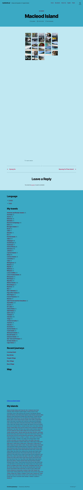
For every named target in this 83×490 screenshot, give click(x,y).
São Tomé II (13, 476)
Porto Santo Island (14, 457)
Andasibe (17, 411)
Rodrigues (9, 462)
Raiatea (30, 459)
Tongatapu (23, 473)
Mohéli (25, 449)
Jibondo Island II (14, 432)
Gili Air (40, 425)
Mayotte (28, 444)
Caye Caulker (32, 419)
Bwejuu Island (37, 418)
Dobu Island (34, 422)
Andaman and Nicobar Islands (15, 212)
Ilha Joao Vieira (29, 432)
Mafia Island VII (37, 443)
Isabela (24, 430)
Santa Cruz (9, 465)
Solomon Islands (11, 336)
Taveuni (8, 471)
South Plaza (22, 468)
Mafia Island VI (30, 443)
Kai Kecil (9, 433)
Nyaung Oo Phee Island (12, 454)
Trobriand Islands (37, 435)
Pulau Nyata (37, 452)
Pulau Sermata (23, 467)
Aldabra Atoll (18, 410)
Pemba (8, 457)
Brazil (8, 228)
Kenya (8, 254)
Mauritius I (35, 446)
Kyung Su (17, 436)
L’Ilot (28, 438)
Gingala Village (11, 358)
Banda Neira (21, 414)
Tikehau (8, 473)
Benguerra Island (11, 416)
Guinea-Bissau (11, 246)
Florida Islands (11, 236)
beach (27, 160)
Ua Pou (27, 474)
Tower (31, 473)
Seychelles (10, 302)
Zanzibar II (31, 476)
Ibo (16, 430)
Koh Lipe (27, 435)
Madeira (9, 264)
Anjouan (29, 411)
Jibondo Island (22, 432)
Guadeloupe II (10, 429)
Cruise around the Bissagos (35, 421)
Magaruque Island (14, 444)
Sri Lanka (9, 306)
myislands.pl (6, 3)
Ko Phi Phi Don (10, 435)
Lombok (9, 440)
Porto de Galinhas (24, 418)
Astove (14, 413)
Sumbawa (25, 470)
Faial (28, 424)
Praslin (20, 457)
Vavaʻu (36, 474)
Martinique (10, 278)
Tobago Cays (14, 473)
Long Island (13, 440)
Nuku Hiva (32, 452)
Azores (9, 216)
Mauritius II (30, 446)
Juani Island (40, 432)
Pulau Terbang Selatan (16, 471)
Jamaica (9, 250)
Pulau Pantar (19, 455)
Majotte (9, 266)
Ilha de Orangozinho (35, 454)
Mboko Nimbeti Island (23, 448)
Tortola (28, 473)
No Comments (50, 21)
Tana (38, 470)
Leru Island (23, 438)
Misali (23, 449)
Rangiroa (19, 460)
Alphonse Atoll (22, 413)
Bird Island (27, 416)
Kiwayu (34, 433)
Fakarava (32, 424)
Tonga (9, 318)
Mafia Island (40, 441)
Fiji (8, 234)
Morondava (30, 449)
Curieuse (12, 422)
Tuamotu (9, 322)
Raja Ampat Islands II (11, 460)
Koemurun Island (23, 433)
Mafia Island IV (10, 443)
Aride (36, 411)
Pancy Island (13, 455)
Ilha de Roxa (28, 462)
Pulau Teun (17, 459)
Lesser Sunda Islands (13, 274)
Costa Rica (10, 258)
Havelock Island (36, 429)
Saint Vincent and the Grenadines (16, 300)
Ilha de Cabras (17, 419)
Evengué (25, 424)
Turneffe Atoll (36, 416)
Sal (15, 463)
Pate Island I (31, 455)
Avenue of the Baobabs (31, 413)
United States (11, 308)
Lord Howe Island (20, 440)
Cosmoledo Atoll (19, 421)
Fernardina (15, 425)
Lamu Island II (33, 436)
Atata (17, 413)
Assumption (9, 413)
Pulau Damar (17, 422)
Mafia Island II (27, 441)
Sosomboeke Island (15, 468)
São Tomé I (39, 465)
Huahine (13, 430)
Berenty (19, 416)
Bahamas (9, 218)
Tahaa (29, 470)
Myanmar (41, 10)
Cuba (8, 260)
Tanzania (9, 316)
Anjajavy (25, 411)
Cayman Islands (11, 252)
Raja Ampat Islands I (36, 459)
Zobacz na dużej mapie (13, 401)
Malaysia (9, 270)
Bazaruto (38, 414)
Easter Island (10, 424)
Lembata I (13, 438)
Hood (9, 430)
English (69, 2)
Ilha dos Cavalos (25, 419)
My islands (57, 2)
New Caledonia (11, 290)
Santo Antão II (26, 465)
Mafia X (8, 444)
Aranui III (33, 411)
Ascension (10, 326)
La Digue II (22, 436)
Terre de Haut (34, 471)
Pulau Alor (23, 410)
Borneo (18, 418)
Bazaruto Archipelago (13, 222)
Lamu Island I (39, 436)
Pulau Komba (35, 457)
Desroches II (28, 422)
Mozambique (10, 284)
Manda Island (37, 444)
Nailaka (11, 451)
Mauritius (9, 280)
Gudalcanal (34, 427)
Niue (8, 288)
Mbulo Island (39, 448)
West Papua (10, 294)
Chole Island (13, 421)
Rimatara (38, 460)
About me (63, 2)
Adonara (9, 410)
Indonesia (10, 248)
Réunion (9, 298)
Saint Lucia (10, 312)
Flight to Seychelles (29, 440)
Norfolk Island (26, 452)
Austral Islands (11, 328)
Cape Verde (10, 342)
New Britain (10, 355)
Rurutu (32, 462)
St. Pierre (32, 468)
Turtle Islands (18, 474)
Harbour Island (29, 429)
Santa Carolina (39, 463)
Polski (73, 2)
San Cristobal (27, 463)
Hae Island (15, 429)
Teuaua (39, 471)
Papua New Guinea (12, 292)
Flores (31, 425)
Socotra (9, 304)
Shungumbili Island (31, 467)
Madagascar (10, 262)
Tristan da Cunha (12, 320)
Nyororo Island (21, 454)
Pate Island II (25, 455)
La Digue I (27, 436)
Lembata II (18, 438)
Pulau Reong (12, 459)
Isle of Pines (38, 430)
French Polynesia (12, 296)
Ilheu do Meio (20, 430)
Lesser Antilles (11, 272)
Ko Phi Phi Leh (17, 435)
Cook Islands (10, 330)
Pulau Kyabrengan (11, 436)
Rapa (26, 460)
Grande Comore (28, 427)
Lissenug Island (11, 352)
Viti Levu (40, 474)
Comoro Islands (11, 256)
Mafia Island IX (17, 443)
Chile (8, 230)
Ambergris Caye (32, 410)
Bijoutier (23, 416)
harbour (31, 160)
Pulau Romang (22, 462)
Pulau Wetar (23, 459)
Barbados (10, 220)
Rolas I (16, 462)
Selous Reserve (16, 467)
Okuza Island (28, 454)
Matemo (17, 446)
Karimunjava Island (15, 433)
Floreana (27, 425)
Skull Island (38, 467)
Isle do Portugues (31, 430)
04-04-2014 (41, 21)
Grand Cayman (20, 427)
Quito (27, 459)
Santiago (14, 465)
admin (34, 21)
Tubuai (12, 474)
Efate (14, 424)
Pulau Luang (36, 440)
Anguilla (21, 411)
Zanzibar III (36, 476)
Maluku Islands (11, 282)
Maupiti (20, 446)
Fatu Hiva (36, 424)
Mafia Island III (33, 441)
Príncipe (9, 476)
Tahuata (35, 470)
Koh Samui (22, 435)
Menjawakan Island (11, 449)
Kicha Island (30, 433)
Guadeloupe (10, 242)
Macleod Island (10, 441)
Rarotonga (30, 460)
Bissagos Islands (12, 226)
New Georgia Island (30, 451)
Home (52, 2)
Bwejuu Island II (10, 419)
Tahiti (32, 470)
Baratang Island (27, 414)
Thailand (9, 314)
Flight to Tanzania (21, 425)
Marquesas (10, 276)
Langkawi (9, 438)
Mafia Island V (24, 443)
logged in (33, 185)
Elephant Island (19, 424)
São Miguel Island (33, 465)
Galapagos (10, 240)
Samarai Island (20, 463)
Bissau (31, 416)
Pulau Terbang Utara (25, 471)
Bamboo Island (15, 414)
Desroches (22, 422)
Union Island (32, 474)
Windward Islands (12, 332)
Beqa (16, 416)
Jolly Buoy (35, 432)
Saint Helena (10, 310)
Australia (9, 214)
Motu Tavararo (36, 449)
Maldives (9, 268)
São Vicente (9, 467)
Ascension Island (20, 476)
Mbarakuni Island (14, 448)
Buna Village (10, 364)
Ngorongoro (18, 452)
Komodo (31, 435)
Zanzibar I (27, 476)
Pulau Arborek (29, 457)
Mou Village (10, 361)
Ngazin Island (38, 451)
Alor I (27, 410)
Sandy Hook (32, 463)
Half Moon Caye (22, 429)
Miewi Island (18, 449)
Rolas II (13, 462)
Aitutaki (12, 410)
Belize (8, 224)
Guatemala (10, 244)
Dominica (39, 422)
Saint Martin (12, 463)
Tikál (42, 471)
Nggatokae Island (11, 452)
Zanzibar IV (9, 478)
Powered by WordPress (24, 486)
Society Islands (11, 340)
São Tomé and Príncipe (13, 338)
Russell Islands (11, 334)
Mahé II (20, 444)
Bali (10, 414)
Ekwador (9, 232)
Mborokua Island (32, 448)
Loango (38, 438)
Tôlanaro (19, 473)
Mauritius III (25, 446)
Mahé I (24, 444)
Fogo (34, 425)
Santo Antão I (19, 465)
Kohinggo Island (12, 418)
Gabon (9, 238)
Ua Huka (23, 474)
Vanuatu (9, 324)
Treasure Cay (36, 473)
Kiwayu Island (40, 433)
